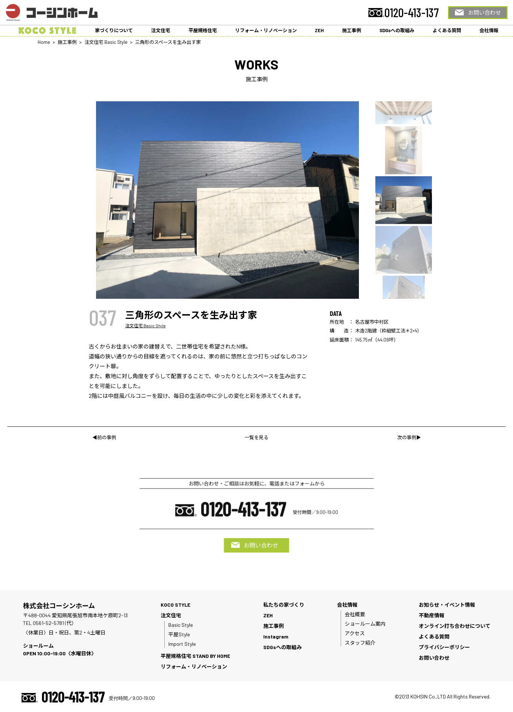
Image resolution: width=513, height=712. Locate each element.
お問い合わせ (484, 12)
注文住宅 (160, 30)
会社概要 (355, 614)
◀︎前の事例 (104, 437)
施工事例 (351, 30)
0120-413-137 (411, 12)
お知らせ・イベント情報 (447, 605)
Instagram (275, 636)
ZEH (319, 30)
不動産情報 (431, 615)
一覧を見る (256, 437)
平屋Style (179, 634)
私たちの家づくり (283, 605)
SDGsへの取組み (396, 30)
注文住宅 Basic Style (145, 325)
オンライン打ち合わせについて (454, 626)
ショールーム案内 (365, 624)
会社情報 (488, 30)
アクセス (355, 633)
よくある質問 (447, 30)
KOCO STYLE (175, 605)
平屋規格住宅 (202, 30)
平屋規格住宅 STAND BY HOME (195, 656)
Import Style (182, 644)
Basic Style (180, 625)
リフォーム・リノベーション (266, 30)
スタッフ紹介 (360, 643)
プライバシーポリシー (444, 647)
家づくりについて (114, 30)
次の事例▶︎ (409, 437)
